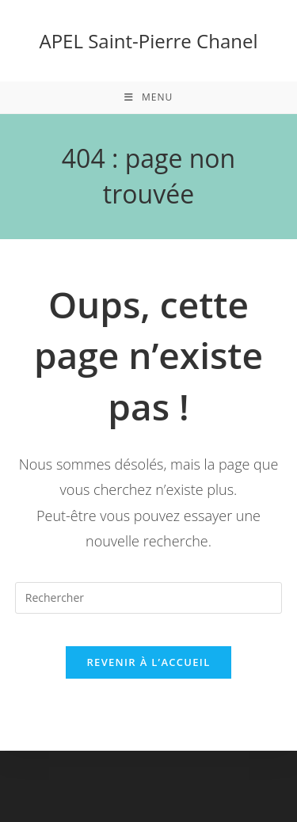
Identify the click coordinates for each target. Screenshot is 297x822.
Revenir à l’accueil (148, 662)
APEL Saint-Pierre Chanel (149, 41)
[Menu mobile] (148, 97)
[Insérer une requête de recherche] (149, 598)
